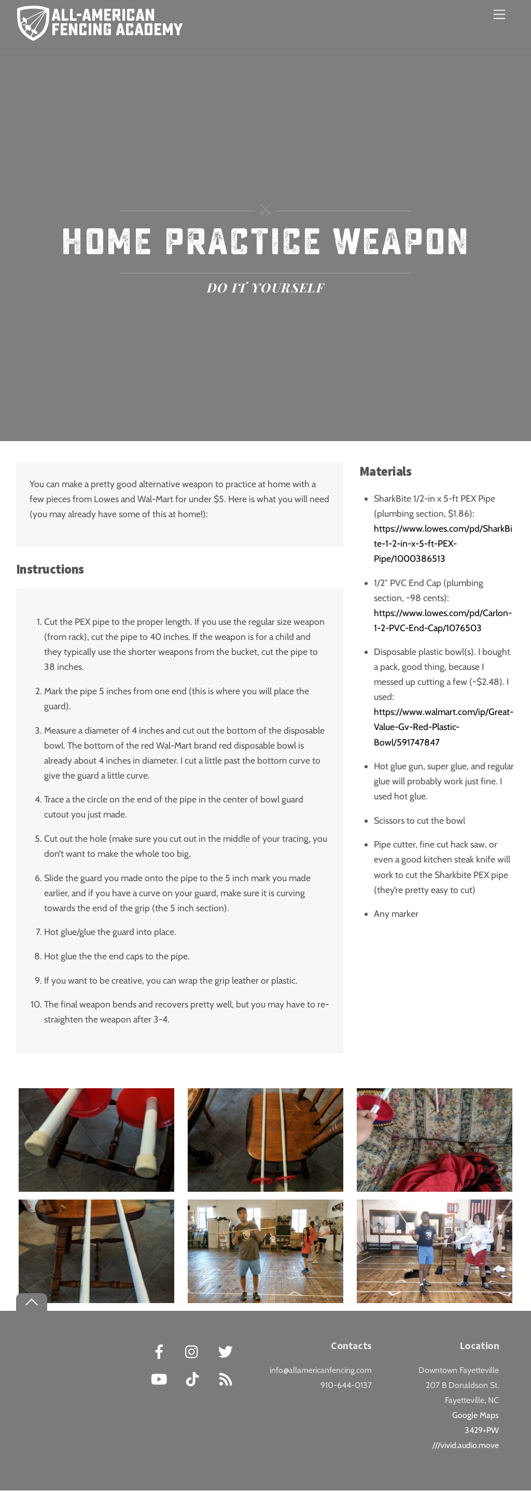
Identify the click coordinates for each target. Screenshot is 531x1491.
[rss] (227, 1378)
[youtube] (161, 1378)
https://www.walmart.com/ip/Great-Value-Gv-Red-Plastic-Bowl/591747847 (443, 727)
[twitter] (227, 1351)
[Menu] (499, 14)
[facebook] (161, 1351)
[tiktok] (194, 1378)
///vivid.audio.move (465, 1446)
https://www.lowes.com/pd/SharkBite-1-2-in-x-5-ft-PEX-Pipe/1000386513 (443, 543)
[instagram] (194, 1351)
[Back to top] (31, 1302)
